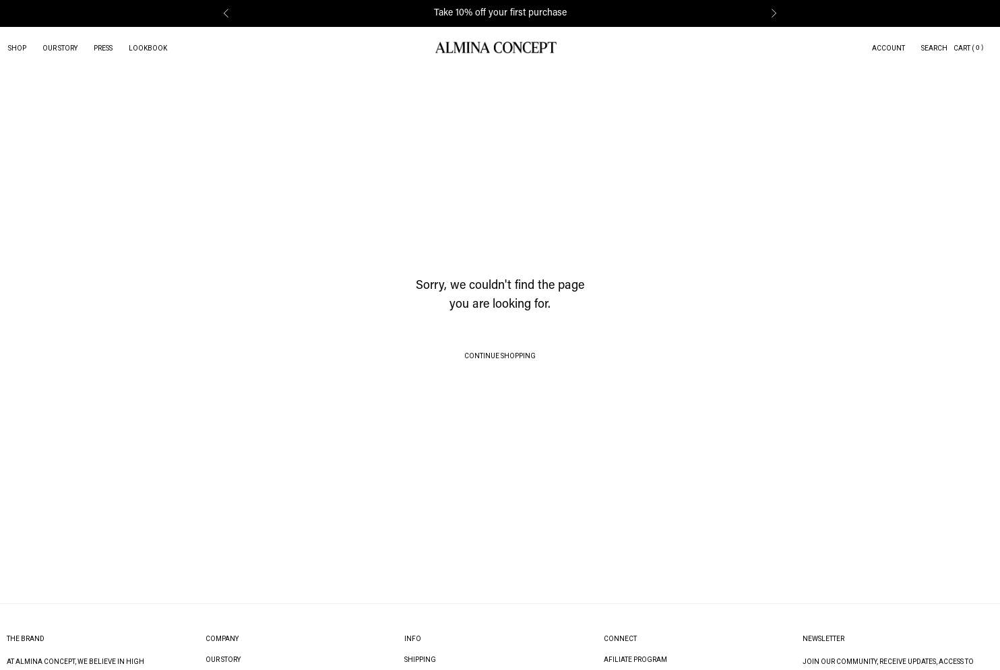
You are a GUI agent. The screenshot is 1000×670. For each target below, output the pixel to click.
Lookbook (148, 48)
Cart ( (964, 48)
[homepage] (496, 48)
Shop (17, 48)
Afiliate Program (635, 659)
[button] (226, 13)
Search (934, 48)
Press (103, 48)
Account (888, 48)
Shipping (420, 659)
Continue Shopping (500, 356)
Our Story (59, 48)
